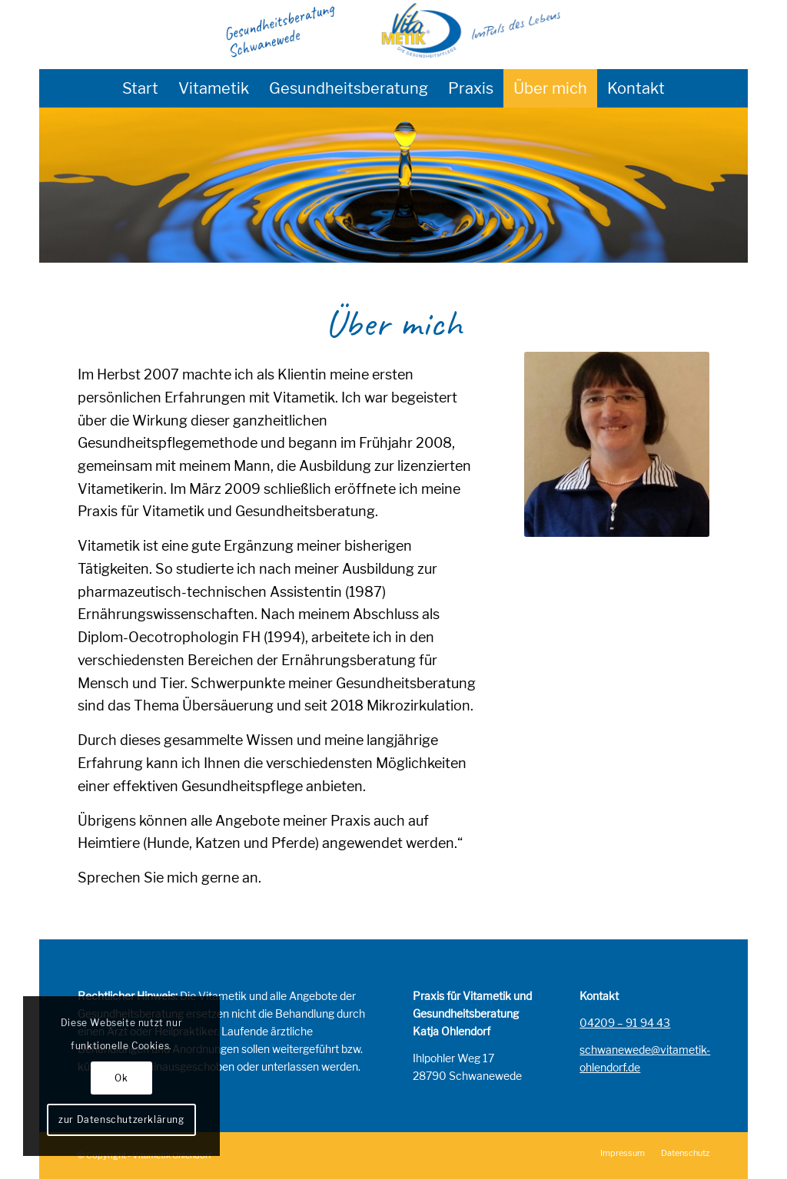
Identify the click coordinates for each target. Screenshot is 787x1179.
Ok (121, 1078)
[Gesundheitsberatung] (393, 34)
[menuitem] (140, 88)
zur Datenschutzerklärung (121, 1119)
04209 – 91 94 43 (624, 1022)
